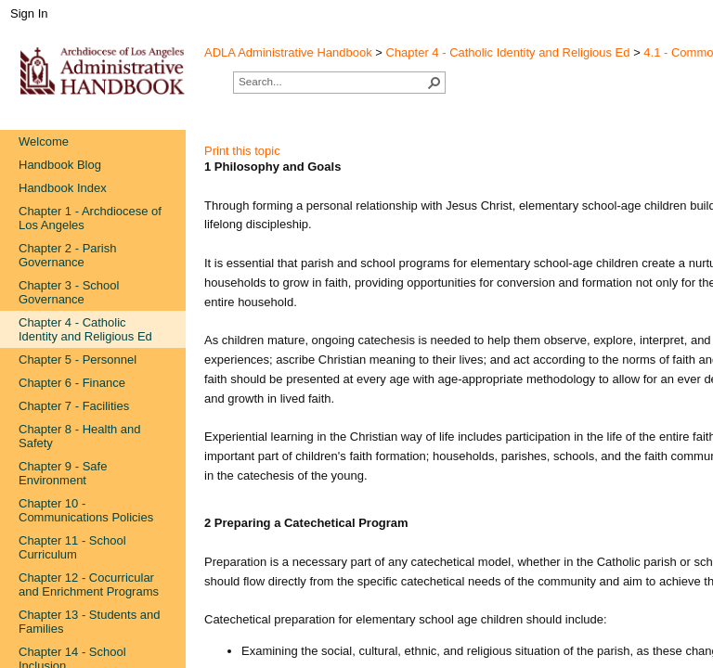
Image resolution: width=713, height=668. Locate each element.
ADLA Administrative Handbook (288, 52)
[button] (434, 82)
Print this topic (242, 151)
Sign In (28, 13)
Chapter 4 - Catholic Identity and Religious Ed (507, 52)
